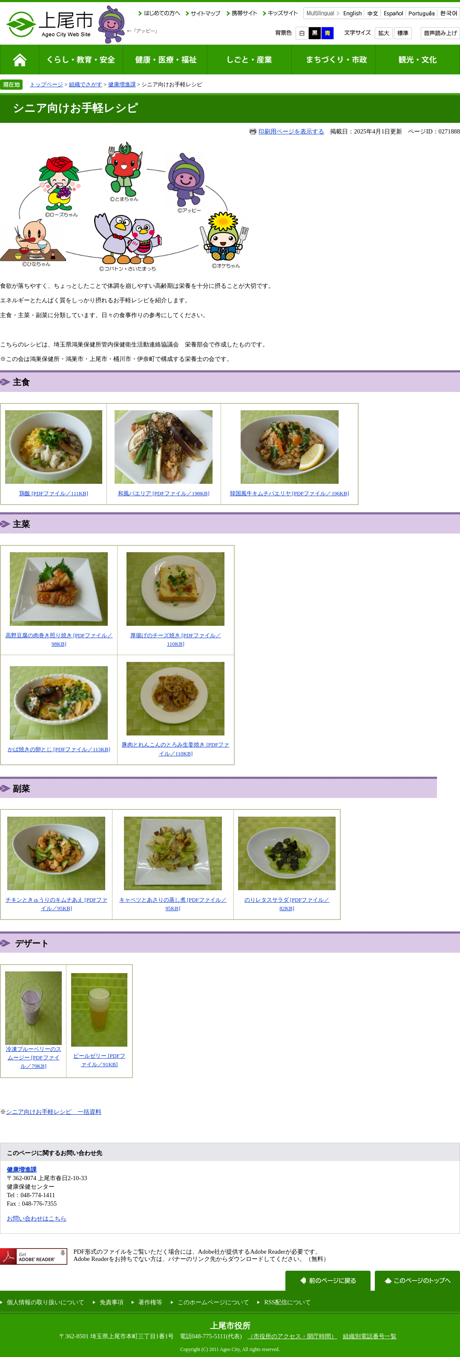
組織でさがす (85, 84)
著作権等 (150, 1302)
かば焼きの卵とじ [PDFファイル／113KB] (59, 749)
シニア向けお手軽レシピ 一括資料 (53, 1111)
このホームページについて (213, 1302)
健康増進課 (122, 84)
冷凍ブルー (20, 1049)
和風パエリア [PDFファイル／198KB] (164, 494)
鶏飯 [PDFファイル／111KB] (53, 494)
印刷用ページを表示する (291, 131)
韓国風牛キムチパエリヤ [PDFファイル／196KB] (289, 494)
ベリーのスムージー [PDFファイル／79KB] (34, 1057)
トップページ (46, 84)
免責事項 (112, 1302)
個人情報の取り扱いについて (45, 1302)
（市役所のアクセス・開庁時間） (292, 1336)
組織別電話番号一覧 (370, 1336)
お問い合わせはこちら (36, 1218)
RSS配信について (287, 1302)
